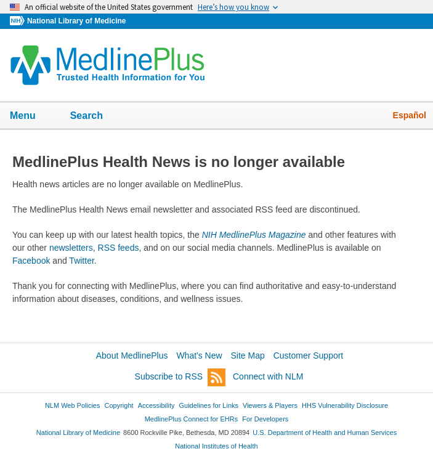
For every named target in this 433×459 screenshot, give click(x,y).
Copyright (119, 405)
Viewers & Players (270, 405)
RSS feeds (118, 248)
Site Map (248, 355)
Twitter (81, 261)
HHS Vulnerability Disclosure (345, 405)
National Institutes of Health (216, 446)
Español (409, 115)
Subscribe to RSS (180, 377)
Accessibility (156, 405)
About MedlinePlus (132, 355)
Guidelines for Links (208, 405)
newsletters (71, 248)
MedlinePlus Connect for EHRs (191, 419)
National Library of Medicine (76, 21)
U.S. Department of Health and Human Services (325, 432)
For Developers (265, 419)
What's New (199, 355)
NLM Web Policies (72, 405)
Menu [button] (31, 116)
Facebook (31, 261)
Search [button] (94, 116)
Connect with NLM (268, 376)
